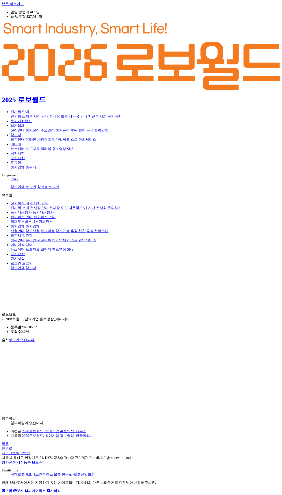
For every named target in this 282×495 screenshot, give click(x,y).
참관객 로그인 (48, 187)
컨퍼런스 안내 (22, 217)
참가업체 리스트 (65, 139)
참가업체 (18, 125)
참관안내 (18, 139)
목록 (5, 444)
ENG (14, 179)
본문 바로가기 (13, 4)
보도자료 (33, 149)
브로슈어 (39, 462)
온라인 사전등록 (38, 139)
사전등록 (24, 462)
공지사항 (18, 153)
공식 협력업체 (97, 130)
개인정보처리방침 (16, 453)
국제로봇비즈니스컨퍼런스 (32, 474)
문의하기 (115, 116)
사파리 (54, 491)
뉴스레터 (18, 149)
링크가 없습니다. (22, 340)
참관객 (16, 135)
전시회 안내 (20, 112)
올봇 (57, 474)
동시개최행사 (21, 121)
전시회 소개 (20, 116)
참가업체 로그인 (23, 187)
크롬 (7, 491)
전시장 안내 (39, 116)
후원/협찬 (77, 130)
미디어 (16, 144)
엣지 (18, 491)
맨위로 (7, 448)
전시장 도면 (58, 116)
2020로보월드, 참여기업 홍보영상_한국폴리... (57, 436)
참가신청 (33, 130)
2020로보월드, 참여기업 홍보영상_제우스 (54, 431)
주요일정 (48, 130)
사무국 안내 (78, 116)
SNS (70, 149)
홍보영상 (59, 149)
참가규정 (63, 130)
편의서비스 (87, 139)
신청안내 (18, 130)
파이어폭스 (35, 491)
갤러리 (46, 149)
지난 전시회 (97, 116)
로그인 (16, 162)
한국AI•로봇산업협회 (78, 474)
